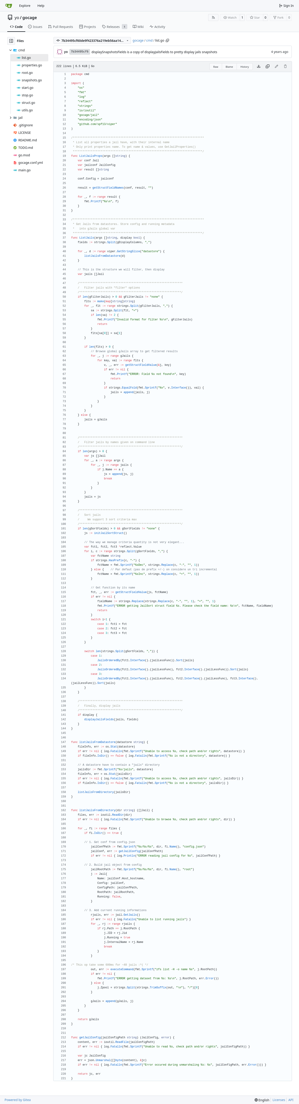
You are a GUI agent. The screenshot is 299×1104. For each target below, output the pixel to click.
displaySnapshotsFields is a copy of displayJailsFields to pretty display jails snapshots (154, 52)
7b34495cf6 (80, 51)
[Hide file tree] (11, 41)
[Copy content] (267, 66)
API (290, 1100)
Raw (215, 66)
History (244, 66)
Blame (229, 66)
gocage (29, 17)
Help (40, 5)
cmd (149, 40)
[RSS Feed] (213, 17)
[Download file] (258, 66)
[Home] (8, 6)
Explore (24, 5)
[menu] (262, 1100)
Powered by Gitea (18, 1100)
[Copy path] (167, 40)
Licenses (279, 1100)
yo (17, 17)
